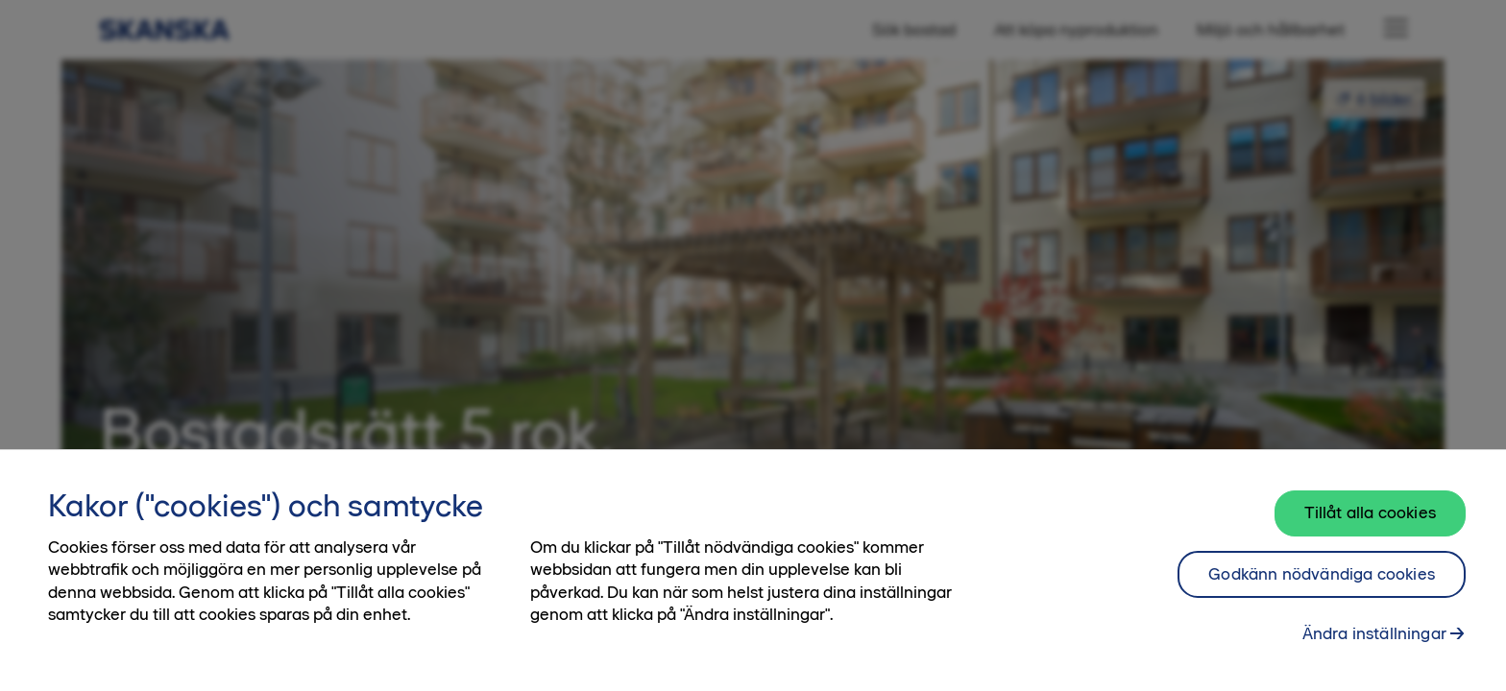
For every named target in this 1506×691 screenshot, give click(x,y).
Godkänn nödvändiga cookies (1321, 573)
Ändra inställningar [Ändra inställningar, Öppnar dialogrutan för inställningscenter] (1374, 633)
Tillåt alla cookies (1370, 512)
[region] (753, 570)
